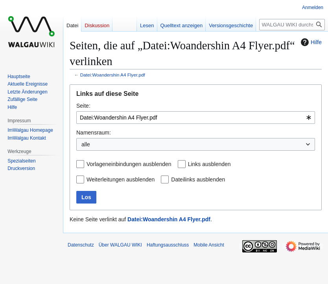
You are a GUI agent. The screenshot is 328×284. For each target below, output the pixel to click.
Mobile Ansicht (208, 245)
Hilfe (310, 42)
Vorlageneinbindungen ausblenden (129, 164)
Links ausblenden (209, 164)
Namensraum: (93, 132)
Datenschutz (81, 245)
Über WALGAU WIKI (120, 245)
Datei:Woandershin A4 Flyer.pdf (112, 74)
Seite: (83, 106)
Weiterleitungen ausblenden (121, 179)
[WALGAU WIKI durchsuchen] (292, 24)
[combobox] (195, 117)
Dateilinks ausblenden (198, 179)
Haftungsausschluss (168, 245)
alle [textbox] (85, 144)
